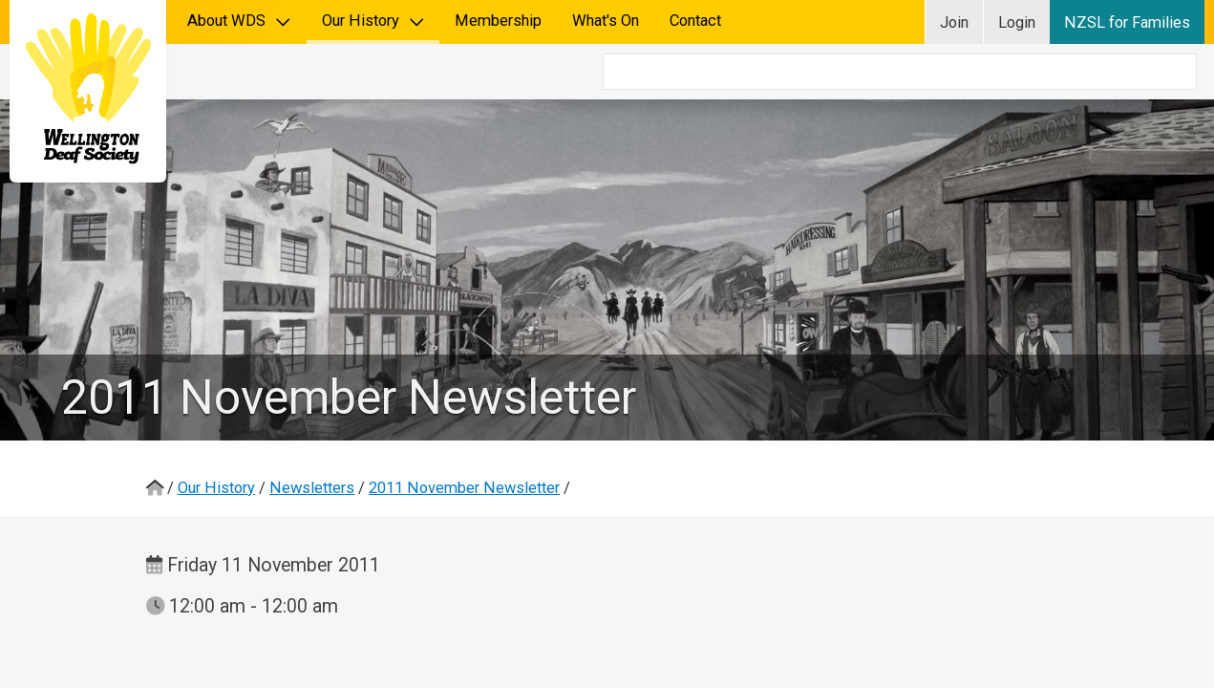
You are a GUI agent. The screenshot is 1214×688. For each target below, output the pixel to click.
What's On (605, 20)
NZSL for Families (1127, 22)
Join (954, 22)
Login (1016, 22)
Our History (373, 20)
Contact (695, 20)
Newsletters (311, 432)
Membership (498, 20)
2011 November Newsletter (464, 432)
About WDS (239, 20)
